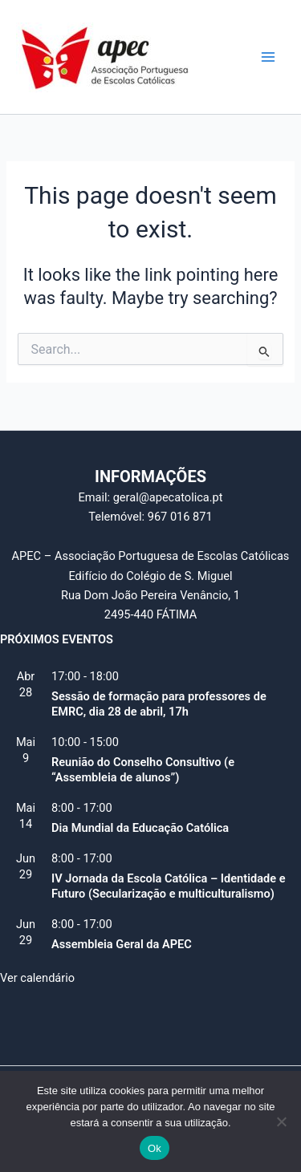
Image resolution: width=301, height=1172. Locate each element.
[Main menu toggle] (268, 57)
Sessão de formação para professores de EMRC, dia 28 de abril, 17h (158, 704)
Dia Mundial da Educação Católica (140, 828)
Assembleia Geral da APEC (121, 944)
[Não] (281, 1121)
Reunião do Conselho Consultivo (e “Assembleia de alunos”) (142, 770)
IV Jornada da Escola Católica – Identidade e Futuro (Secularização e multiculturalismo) (168, 886)
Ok (154, 1148)
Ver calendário (37, 978)
